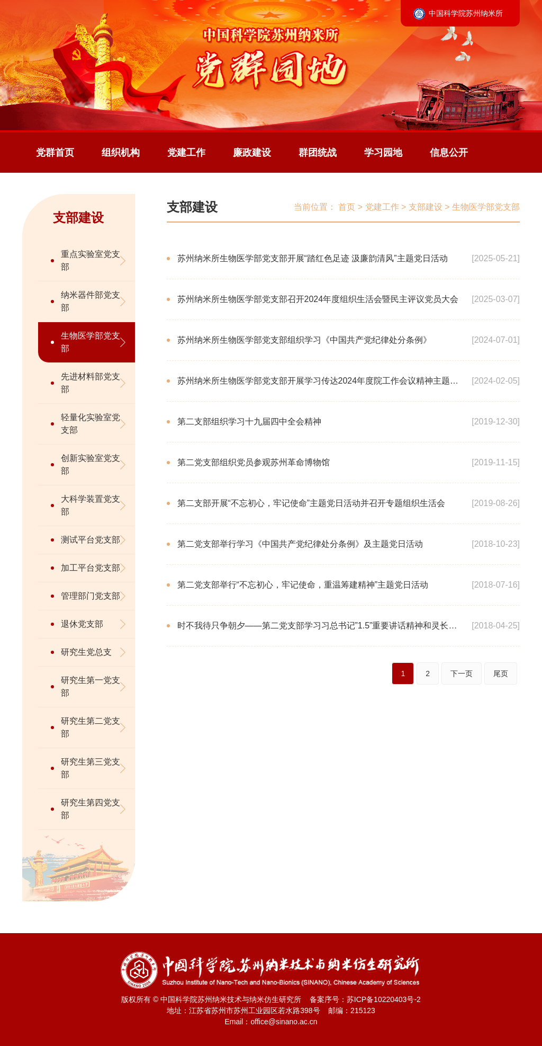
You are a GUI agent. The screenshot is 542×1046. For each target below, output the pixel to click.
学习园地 (383, 152)
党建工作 (186, 152)
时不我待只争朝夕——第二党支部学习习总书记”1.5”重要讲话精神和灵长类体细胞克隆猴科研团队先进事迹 (317, 633)
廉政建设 (252, 152)
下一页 (461, 673)
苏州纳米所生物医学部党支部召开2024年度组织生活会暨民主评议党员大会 (318, 299)
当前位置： (315, 206)
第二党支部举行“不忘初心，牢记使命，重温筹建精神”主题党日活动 (303, 584)
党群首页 (55, 152)
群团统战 (318, 152)
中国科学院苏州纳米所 (466, 13)
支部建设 (192, 207)
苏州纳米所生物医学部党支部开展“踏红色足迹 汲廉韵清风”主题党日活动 (312, 258)
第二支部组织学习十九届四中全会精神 (249, 421)
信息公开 (449, 152)
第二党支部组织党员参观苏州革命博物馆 (253, 462)
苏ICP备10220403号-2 (384, 999)
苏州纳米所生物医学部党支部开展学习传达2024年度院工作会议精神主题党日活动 (318, 388)
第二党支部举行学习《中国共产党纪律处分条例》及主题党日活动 (300, 543)
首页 (346, 206)
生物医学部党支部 (486, 206)
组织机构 (121, 152)
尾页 (500, 673)
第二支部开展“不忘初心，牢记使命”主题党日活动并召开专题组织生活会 (311, 503)
